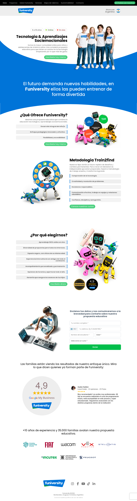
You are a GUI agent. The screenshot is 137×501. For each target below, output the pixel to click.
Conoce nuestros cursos (82, 206)
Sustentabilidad (67, 3)
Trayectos (13, 3)
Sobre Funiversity (26, 3)
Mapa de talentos (51, 3)
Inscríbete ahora (58, 284)
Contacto (80, 3)
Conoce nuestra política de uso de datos (68, 497)
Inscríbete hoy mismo (56, 57)
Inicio (5, 3)
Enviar (95, 347)
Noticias (38, 3)
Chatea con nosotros (124, 3)
